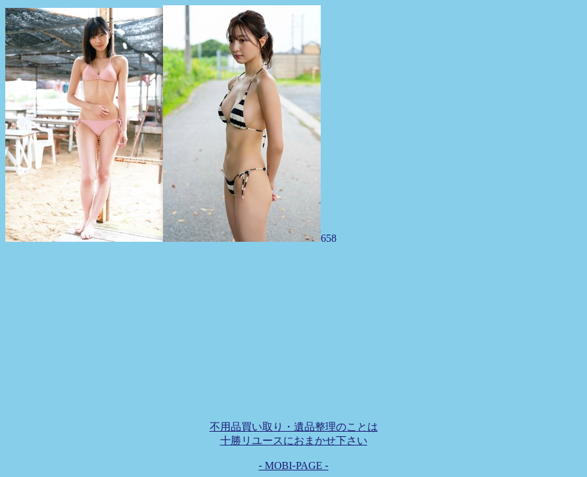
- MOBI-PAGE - (293, 465)
